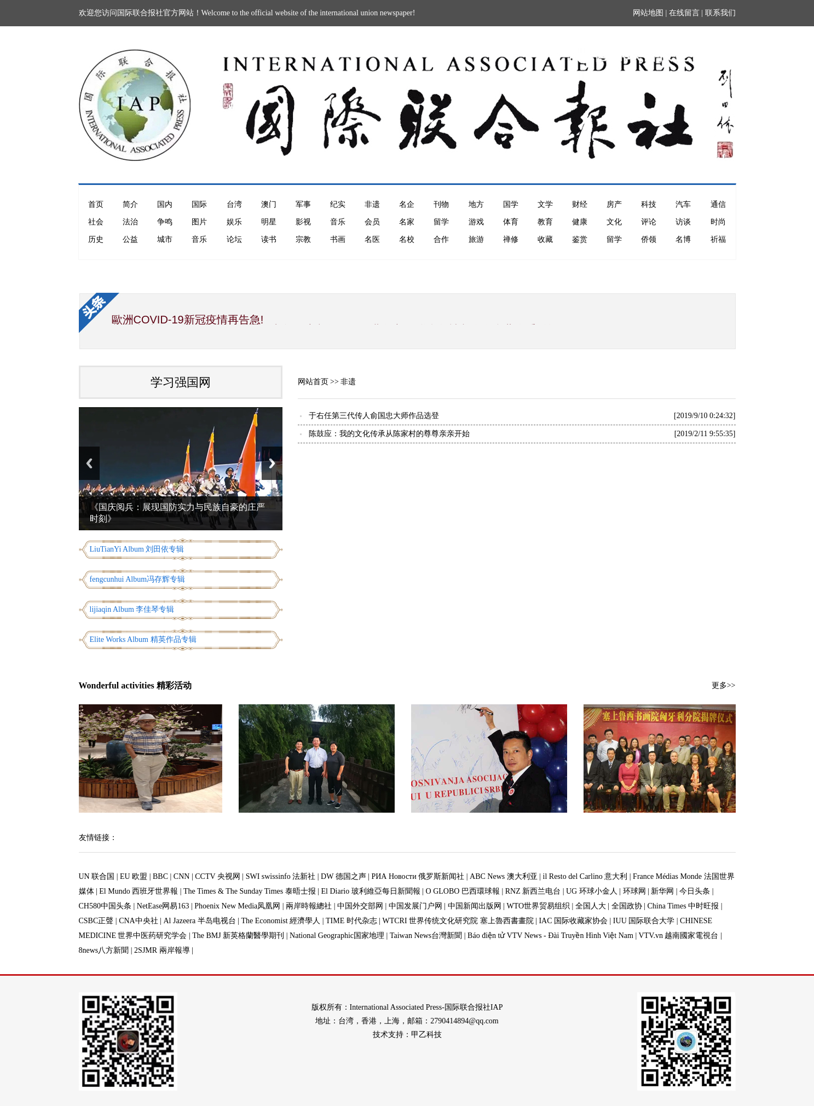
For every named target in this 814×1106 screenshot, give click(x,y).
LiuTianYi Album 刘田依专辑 (137, 549)
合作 (441, 239)
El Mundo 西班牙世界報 (138, 891)
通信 (718, 204)
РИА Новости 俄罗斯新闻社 (417, 876)
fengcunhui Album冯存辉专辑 (138, 579)
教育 (545, 222)
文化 (614, 222)
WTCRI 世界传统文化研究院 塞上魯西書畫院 (458, 921)
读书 (268, 239)
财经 (579, 204)
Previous (89, 463)
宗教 (303, 239)
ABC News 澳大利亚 (504, 876)
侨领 (648, 239)
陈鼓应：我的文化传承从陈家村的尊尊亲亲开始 (389, 434)
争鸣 (164, 222)
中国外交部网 (360, 906)
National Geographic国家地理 (337, 935)
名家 (406, 222)
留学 (441, 222)
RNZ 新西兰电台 (533, 891)
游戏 (476, 222)
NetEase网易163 (163, 906)
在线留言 (684, 13)
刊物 (441, 204)
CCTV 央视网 (217, 876)
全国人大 (590, 906)
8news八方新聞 (104, 950)
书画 (337, 239)
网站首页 (313, 382)
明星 (268, 222)
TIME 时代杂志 (351, 921)
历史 (95, 239)
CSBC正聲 (96, 921)
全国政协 (626, 906)
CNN (182, 876)
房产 (614, 204)
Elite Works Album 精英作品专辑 (143, 639)
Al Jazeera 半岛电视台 (200, 921)
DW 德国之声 (343, 876)
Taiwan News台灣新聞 (426, 935)
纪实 (337, 204)
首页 (95, 204)
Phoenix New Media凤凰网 (237, 906)
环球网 (634, 891)
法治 (130, 222)
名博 (683, 239)
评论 (648, 222)
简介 (130, 204)
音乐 (337, 222)
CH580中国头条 (105, 906)
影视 (303, 222)
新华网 (662, 891)
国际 (199, 204)
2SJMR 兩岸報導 (162, 950)
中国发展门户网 (415, 906)
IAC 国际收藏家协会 (573, 921)
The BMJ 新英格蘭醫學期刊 (238, 935)
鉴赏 (579, 239)
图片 (199, 222)
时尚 (718, 222)
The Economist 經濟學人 (281, 921)
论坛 (234, 239)
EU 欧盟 (133, 876)
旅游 (476, 239)
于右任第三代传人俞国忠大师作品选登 (374, 416)
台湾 (234, 204)
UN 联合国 (97, 876)
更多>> (724, 685)
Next (272, 463)
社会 (95, 222)
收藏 (545, 239)
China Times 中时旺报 (683, 906)
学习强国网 (181, 382)
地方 (476, 204)
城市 (164, 239)
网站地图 (648, 13)
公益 (130, 239)
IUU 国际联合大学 (643, 921)
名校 (406, 239)
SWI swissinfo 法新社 (281, 876)
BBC (160, 876)
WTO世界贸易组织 (538, 906)
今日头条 (694, 891)
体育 (510, 222)
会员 (372, 222)
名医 (372, 239)
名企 (406, 204)
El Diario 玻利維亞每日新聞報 (370, 891)
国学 (510, 204)
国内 (164, 204)
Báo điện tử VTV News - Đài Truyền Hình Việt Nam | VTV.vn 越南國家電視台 (592, 935)
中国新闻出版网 (474, 906)
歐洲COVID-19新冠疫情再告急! (188, 320)
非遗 (372, 204)
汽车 (683, 204)
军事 (303, 204)
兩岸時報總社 (309, 906)
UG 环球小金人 (591, 891)
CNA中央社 (138, 921)
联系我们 (720, 13)
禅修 (510, 239)
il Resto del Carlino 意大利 (585, 876)
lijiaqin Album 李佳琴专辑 (132, 609)
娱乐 (234, 222)
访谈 (683, 222)
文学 (545, 204)
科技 (648, 204)
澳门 (268, 204)
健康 (579, 222)
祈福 (718, 239)
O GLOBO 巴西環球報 (463, 891)
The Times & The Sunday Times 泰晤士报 (249, 891)
